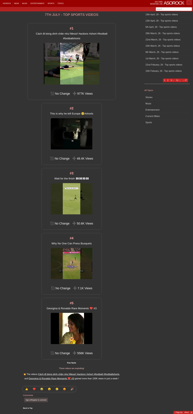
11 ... (178, 80)
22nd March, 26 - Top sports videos (163, 39)
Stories (148, 97)
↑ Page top (178, 412)
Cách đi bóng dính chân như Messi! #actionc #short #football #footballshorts (78, 374)
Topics (60, 3)
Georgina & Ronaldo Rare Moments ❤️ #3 (51, 378)
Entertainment (38, 3)
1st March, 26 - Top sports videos (161, 58)
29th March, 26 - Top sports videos (162, 33)
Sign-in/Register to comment (36, 400)
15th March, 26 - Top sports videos (162, 46)
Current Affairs (152, 116)
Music (24, 3)
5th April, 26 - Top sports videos (161, 27)
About (186, 412)
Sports (51, 3)
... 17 (185, 80)
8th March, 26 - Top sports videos (162, 52)
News (16, 3)
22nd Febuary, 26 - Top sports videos (163, 64)
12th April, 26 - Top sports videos (161, 20)
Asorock (7, 3)
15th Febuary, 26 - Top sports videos (163, 71)
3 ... (172, 80)
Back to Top (27, 408)
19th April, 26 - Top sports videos (161, 14)
